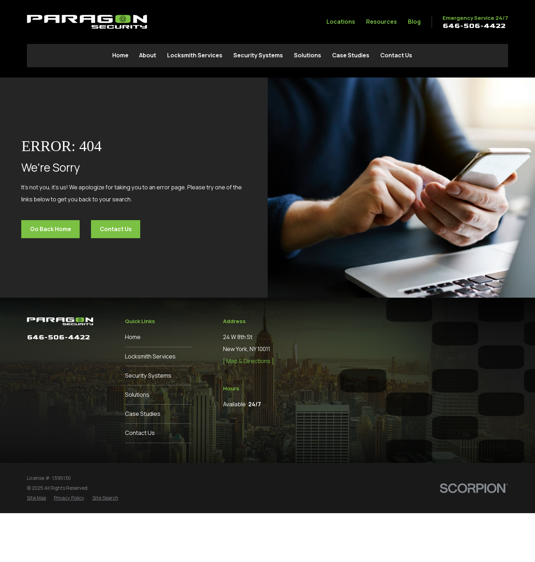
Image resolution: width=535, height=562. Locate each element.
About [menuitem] (147, 55)
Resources (381, 21)
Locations (340, 21)
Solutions (137, 394)
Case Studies (142, 414)
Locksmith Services (150, 356)
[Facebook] (31, 354)
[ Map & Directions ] (248, 361)
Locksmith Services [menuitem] (194, 55)
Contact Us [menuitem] (396, 55)
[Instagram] (58, 354)
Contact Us (116, 229)
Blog (414, 21)
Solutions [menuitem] (307, 55)
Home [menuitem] (120, 55)
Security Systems (148, 375)
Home (133, 337)
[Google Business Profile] (86, 354)
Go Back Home (50, 229)
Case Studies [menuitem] (350, 55)
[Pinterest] (72, 354)
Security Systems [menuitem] (258, 55)
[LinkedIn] (44, 354)
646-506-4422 (474, 25)
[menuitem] (36, 547)
